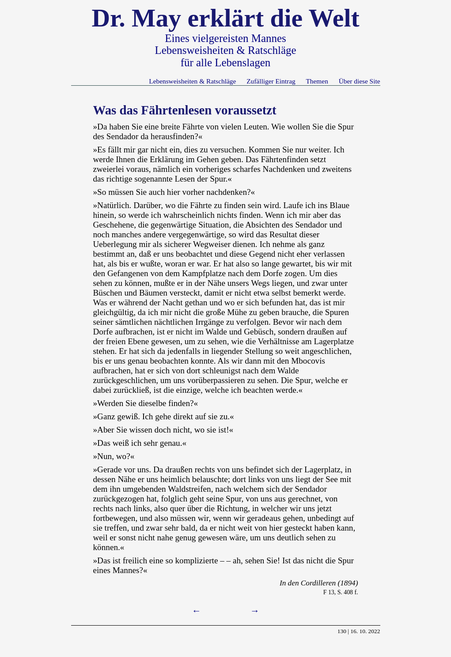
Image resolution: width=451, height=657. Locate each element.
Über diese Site (359, 81)
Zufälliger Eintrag (270, 81)
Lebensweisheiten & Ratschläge (192, 81)
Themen (317, 81)
